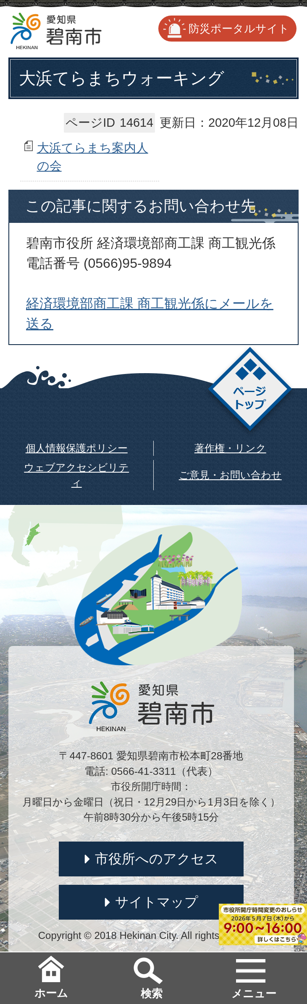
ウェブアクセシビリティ (76, 475)
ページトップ (250, 391)
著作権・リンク (230, 448)
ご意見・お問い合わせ (230, 475)
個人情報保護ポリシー (77, 448)
